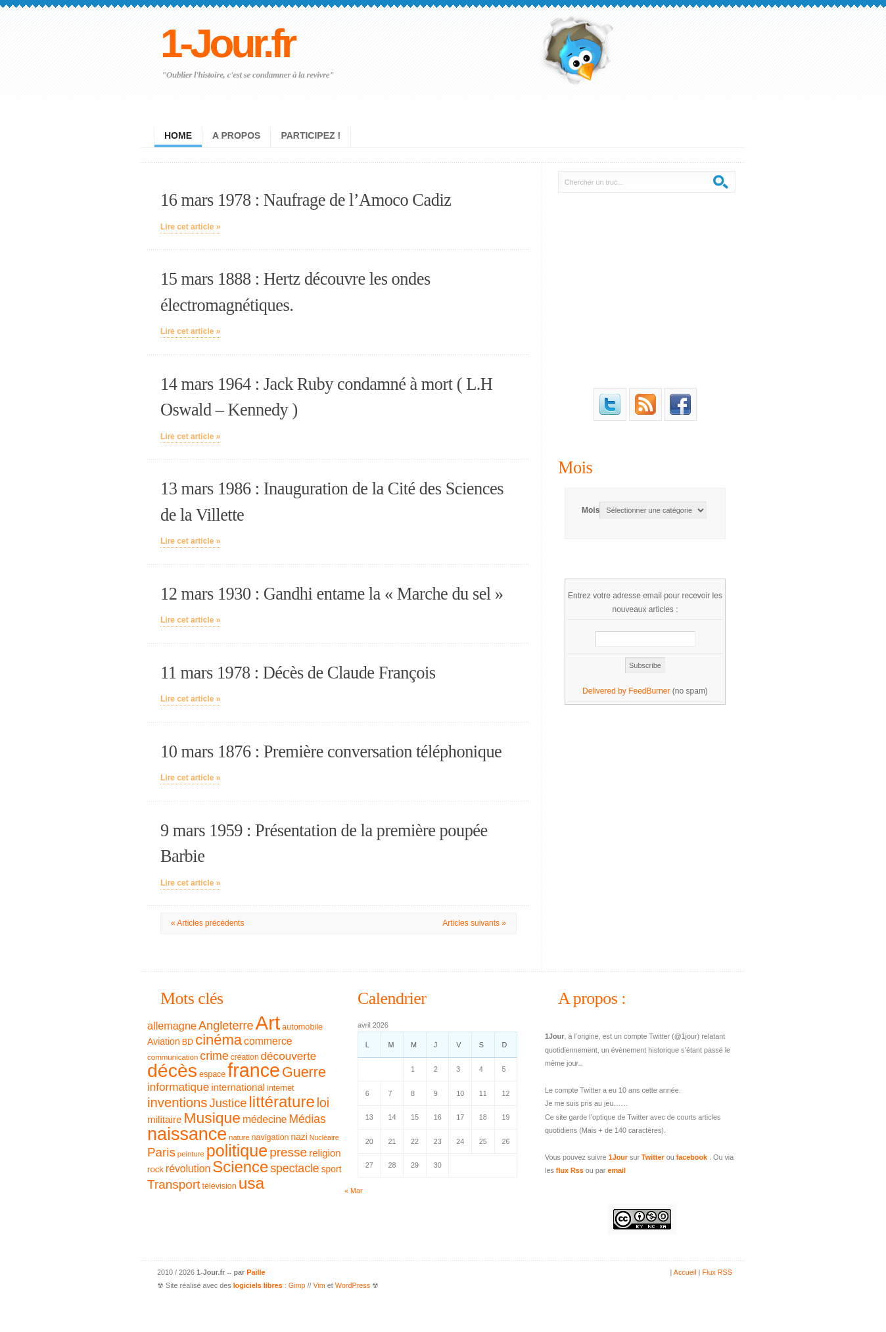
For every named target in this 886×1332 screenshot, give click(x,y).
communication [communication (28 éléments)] (172, 1057)
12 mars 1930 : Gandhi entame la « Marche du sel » (331, 594)
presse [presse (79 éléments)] (288, 1152)
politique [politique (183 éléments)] (237, 1150)
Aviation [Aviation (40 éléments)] (163, 1041)
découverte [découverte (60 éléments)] (289, 1056)
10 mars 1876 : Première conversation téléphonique (330, 751)
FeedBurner (649, 691)
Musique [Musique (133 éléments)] (211, 1117)
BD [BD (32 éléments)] (187, 1042)
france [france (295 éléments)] (253, 1070)
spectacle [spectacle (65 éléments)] (294, 1168)
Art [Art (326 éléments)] (268, 1023)
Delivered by (605, 691)
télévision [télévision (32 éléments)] (219, 1186)
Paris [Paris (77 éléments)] (161, 1152)
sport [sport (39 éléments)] (331, 1169)
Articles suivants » (474, 923)
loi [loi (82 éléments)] (323, 1103)
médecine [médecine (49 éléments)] (265, 1119)
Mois (575, 467)
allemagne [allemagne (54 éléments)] (172, 1026)
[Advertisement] (645, 288)
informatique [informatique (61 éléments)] (178, 1087)
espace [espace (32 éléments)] (212, 1074)
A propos (236, 135)
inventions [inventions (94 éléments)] (177, 1102)
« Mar (353, 1191)
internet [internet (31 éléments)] (280, 1088)
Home (178, 135)
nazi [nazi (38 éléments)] (299, 1137)
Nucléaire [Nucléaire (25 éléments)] (324, 1137)
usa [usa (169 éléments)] (252, 1183)
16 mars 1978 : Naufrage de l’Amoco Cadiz (305, 200)
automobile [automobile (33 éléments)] (302, 1027)
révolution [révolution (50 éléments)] (188, 1168)
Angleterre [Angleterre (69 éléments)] (226, 1025)
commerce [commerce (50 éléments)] (268, 1041)
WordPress (352, 1285)
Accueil (685, 1272)
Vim (319, 1285)
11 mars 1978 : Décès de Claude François (298, 672)
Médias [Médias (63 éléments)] (307, 1119)
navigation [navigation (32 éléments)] (270, 1137)
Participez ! (310, 135)
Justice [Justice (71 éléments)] (228, 1103)
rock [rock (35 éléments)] (155, 1169)
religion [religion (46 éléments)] (325, 1152)
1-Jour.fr (227, 43)
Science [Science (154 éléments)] (240, 1167)
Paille (255, 1272)
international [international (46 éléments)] (238, 1087)
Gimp (297, 1285)
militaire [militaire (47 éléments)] (164, 1119)
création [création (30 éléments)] (245, 1057)
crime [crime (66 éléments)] (214, 1055)
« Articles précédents (207, 923)
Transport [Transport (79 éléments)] (173, 1184)
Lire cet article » (190, 226)
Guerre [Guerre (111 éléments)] (304, 1072)
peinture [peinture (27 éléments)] (190, 1154)
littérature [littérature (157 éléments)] (282, 1101)
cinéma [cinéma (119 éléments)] (218, 1040)
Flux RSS (717, 1272)
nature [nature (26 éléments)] (239, 1137)
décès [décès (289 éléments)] (172, 1070)
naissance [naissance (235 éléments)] (187, 1134)
